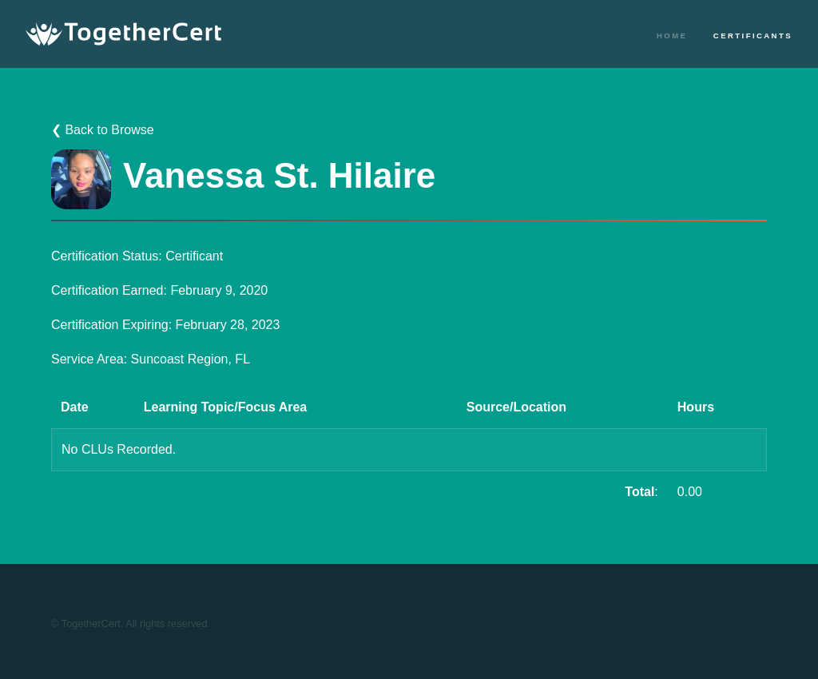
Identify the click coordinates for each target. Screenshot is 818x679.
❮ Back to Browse (102, 130)
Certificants (752, 35)
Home (672, 35)
